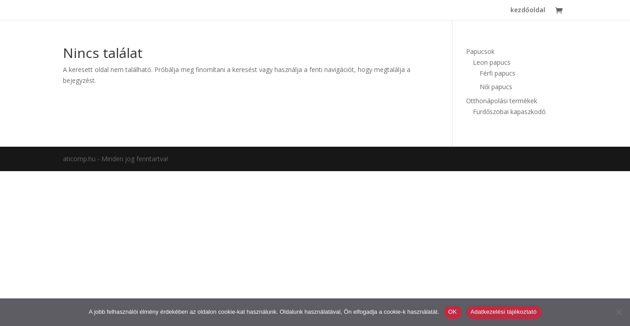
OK (452, 311)
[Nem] (618, 311)
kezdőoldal (527, 10)
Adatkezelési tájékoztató (504, 311)
